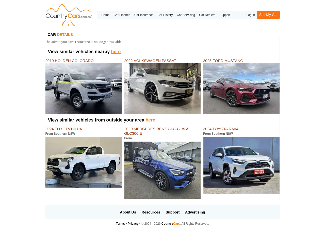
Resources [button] (150, 212)
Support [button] (173, 212)
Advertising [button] (195, 212)
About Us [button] (128, 212)
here (116, 51)
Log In (251, 15)
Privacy (133, 223)
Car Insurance (143, 15)
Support (224, 15)
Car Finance (122, 15)
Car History (165, 15)
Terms (120, 223)
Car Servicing (186, 15)
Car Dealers (207, 15)
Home (105, 15)
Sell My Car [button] (268, 15)
